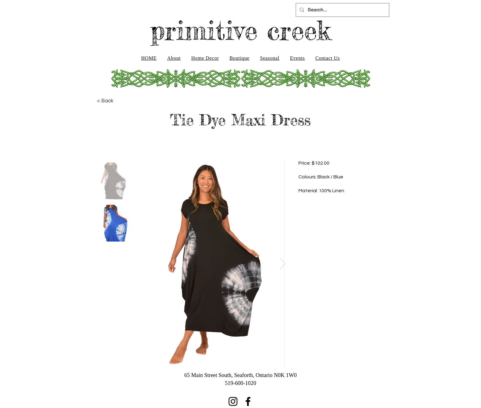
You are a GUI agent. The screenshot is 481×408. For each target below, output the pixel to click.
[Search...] (342, 10)
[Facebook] (248, 401)
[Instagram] (233, 401)
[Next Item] (282, 263)
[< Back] (105, 101)
